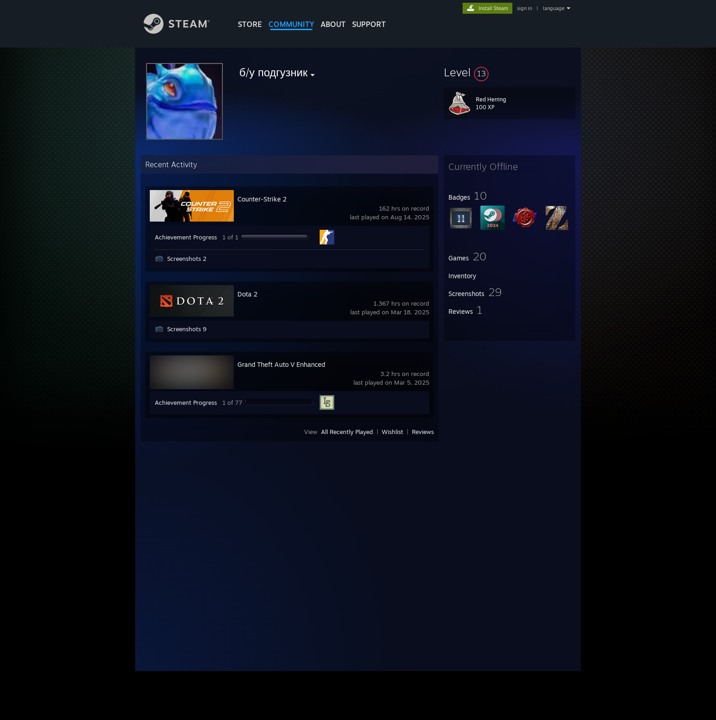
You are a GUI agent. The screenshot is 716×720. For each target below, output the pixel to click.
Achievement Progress (186, 237)
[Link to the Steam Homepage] (183, 31)
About (333, 24)
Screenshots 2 (186, 258)
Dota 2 (247, 294)
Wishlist (392, 431)
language (553, 8)
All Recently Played (347, 431)
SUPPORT (369, 24)
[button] (509, 72)
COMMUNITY (291, 24)
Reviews (423, 431)
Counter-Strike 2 (262, 199)
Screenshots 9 (186, 329)
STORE (250, 24)
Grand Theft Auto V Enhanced (281, 364)
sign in (524, 8)
